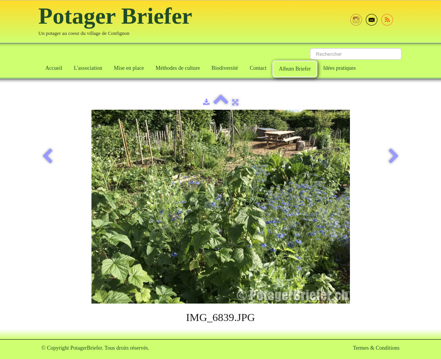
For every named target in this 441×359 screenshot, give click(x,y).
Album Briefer (295, 69)
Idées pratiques (339, 68)
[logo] (118, 22)
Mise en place (129, 68)
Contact (258, 68)
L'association (88, 68)
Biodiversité (225, 68)
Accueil (53, 68)
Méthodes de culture (178, 68)
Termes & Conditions (376, 348)
